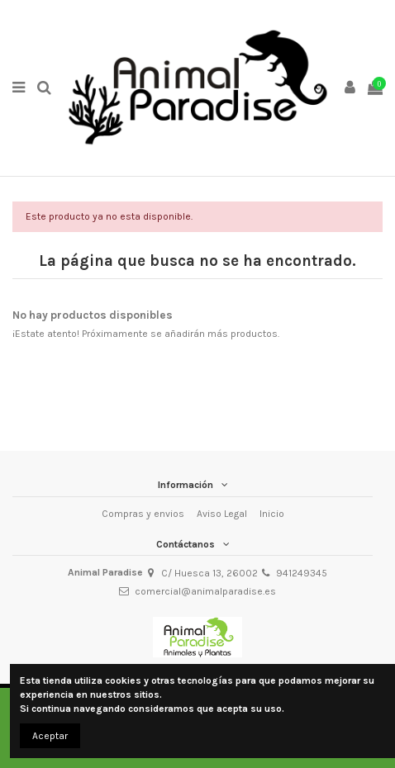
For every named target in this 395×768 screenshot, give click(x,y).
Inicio (271, 513)
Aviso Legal (222, 513)
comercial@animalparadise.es (205, 591)
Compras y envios (143, 513)
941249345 (301, 573)
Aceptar (50, 736)
